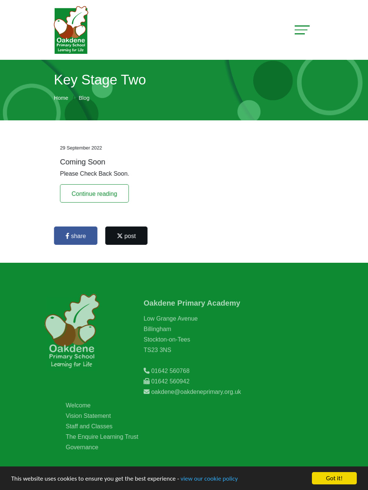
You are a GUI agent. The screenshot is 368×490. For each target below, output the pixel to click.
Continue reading (95, 194)
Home (61, 98)
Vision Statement (97, 416)
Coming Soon (83, 162)
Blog (84, 98)
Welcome (87, 405)
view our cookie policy (209, 479)
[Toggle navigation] (302, 30)
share (77, 236)
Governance (91, 447)
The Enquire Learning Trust (111, 437)
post (127, 236)
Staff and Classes (98, 426)
